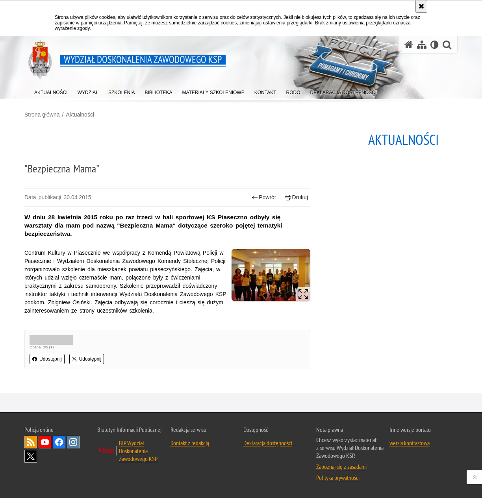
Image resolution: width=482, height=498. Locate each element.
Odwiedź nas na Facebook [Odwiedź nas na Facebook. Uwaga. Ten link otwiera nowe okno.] (59, 442)
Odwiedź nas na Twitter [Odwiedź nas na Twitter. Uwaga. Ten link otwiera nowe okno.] (30, 456)
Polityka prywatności (338, 477)
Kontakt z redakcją (190, 443)
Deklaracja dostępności (267, 443)
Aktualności (80, 114)
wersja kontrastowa (409, 443)
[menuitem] (51, 90)
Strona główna (42, 114)
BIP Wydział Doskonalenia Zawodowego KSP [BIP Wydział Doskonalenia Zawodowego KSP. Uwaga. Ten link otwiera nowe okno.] (138, 451)
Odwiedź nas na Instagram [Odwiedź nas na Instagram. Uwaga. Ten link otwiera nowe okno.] (73, 442)
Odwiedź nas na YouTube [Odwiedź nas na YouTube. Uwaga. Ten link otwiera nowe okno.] (45, 442)
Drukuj (296, 197)
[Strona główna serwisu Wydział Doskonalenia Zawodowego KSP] (408, 45)
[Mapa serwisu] (421, 45)
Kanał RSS (30, 442)
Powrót (264, 197)
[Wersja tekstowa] (434, 45)
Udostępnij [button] (47, 359)
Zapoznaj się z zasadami (341, 466)
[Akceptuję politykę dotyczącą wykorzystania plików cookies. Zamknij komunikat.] (421, 6)
